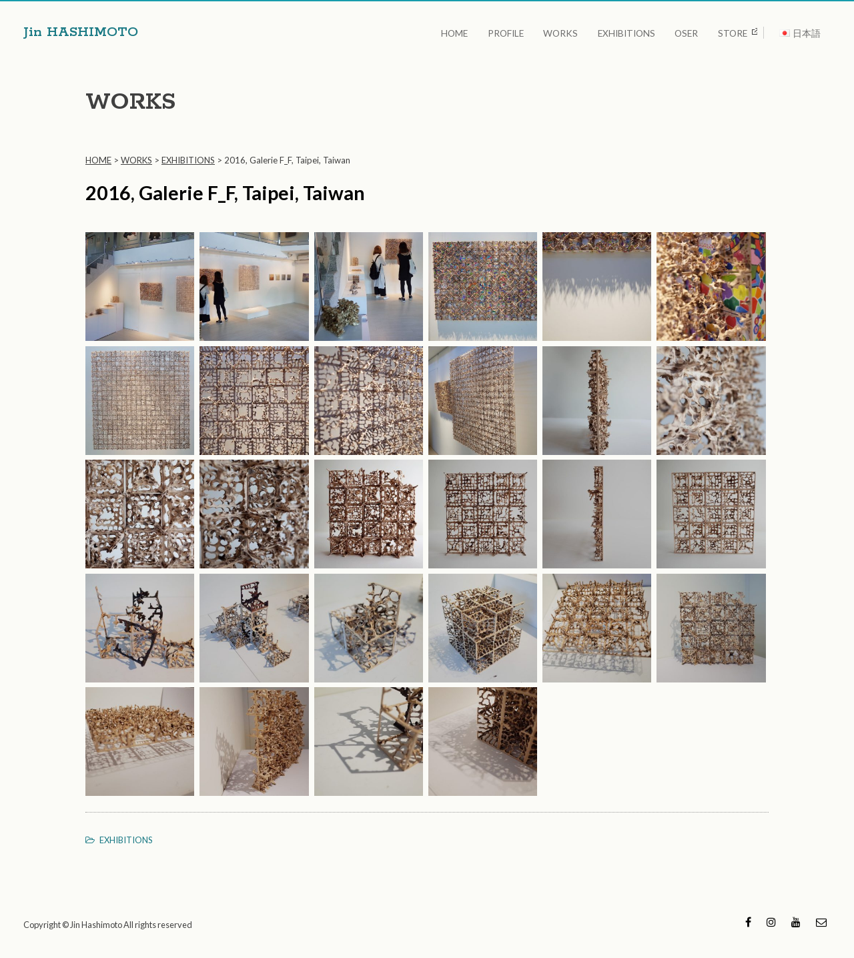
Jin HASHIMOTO (83, 32)
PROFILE (520, 32)
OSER (690, 32)
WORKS (571, 32)
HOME (473, 32)
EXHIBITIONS (634, 32)
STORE (732, 32)
